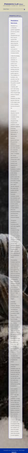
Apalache (14, 452)
